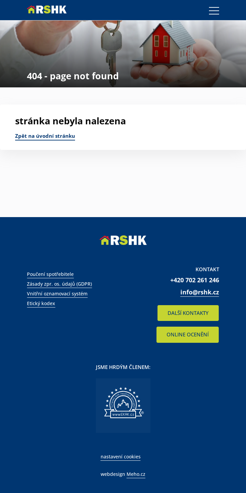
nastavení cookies (121, 456)
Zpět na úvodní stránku (45, 135)
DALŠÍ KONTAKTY (188, 313)
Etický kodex (41, 303)
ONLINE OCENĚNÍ (188, 334)
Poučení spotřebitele (50, 274)
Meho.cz (136, 474)
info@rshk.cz (199, 292)
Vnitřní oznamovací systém (57, 293)
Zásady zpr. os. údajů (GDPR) (59, 284)
